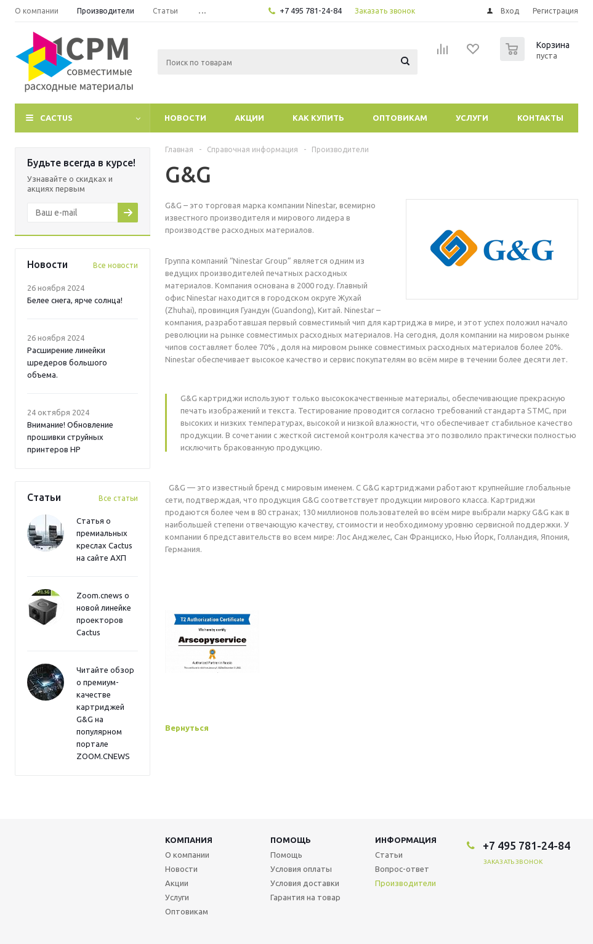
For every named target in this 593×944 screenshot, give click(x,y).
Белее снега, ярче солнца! (75, 300)
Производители (405, 883)
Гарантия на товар (305, 897)
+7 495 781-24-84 (311, 10)
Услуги (472, 117)
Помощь (290, 840)
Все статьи (118, 498)
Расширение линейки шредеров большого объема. (67, 362)
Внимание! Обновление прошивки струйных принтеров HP (70, 437)
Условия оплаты (301, 869)
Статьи (389, 854)
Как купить (318, 117)
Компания (188, 840)
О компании (187, 854)
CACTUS (56, 117)
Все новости (115, 265)
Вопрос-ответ (402, 869)
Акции (249, 117)
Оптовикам (400, 117)
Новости (185, 117)
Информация (406, 840)
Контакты (540, 117)
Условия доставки (304, 883)
